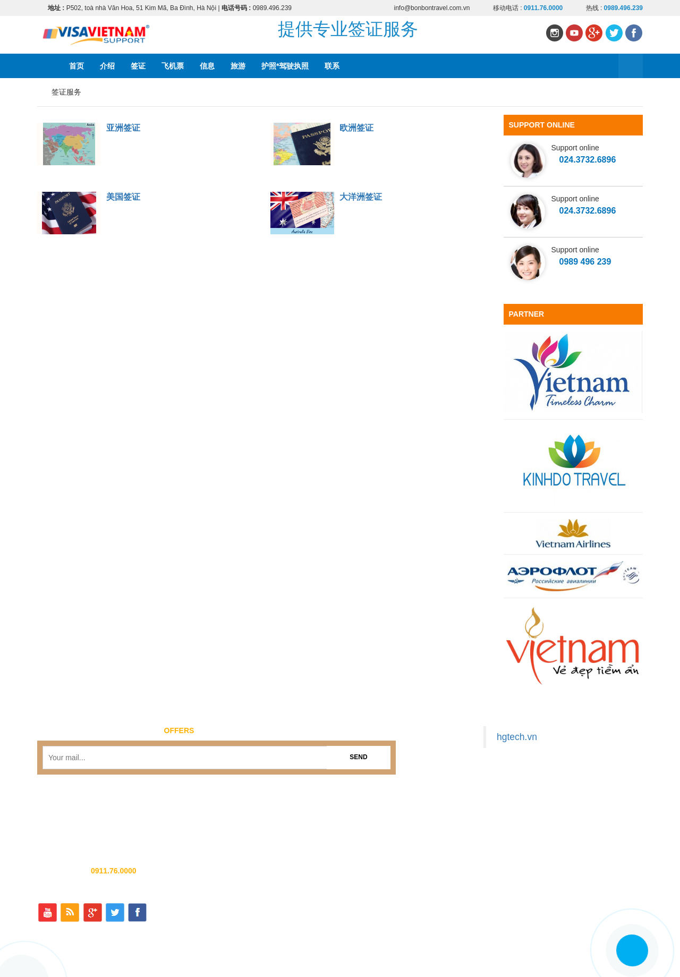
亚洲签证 (123, 127)
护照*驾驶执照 (285, 66)
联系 (332, 66)
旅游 (238, 66)
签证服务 (66, 92)
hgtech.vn (517, 737)
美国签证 (123, 196)
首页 (76, 66)
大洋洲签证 (360, 196)
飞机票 (173, 66)
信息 (207, 66)
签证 (138, 66)
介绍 (107, 66)
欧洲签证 (356, 127)
